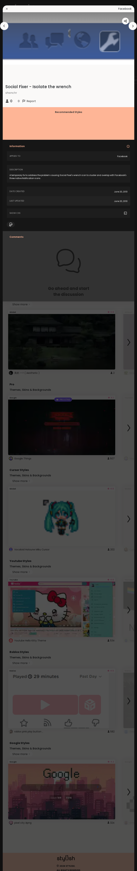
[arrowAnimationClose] (4, 26)
